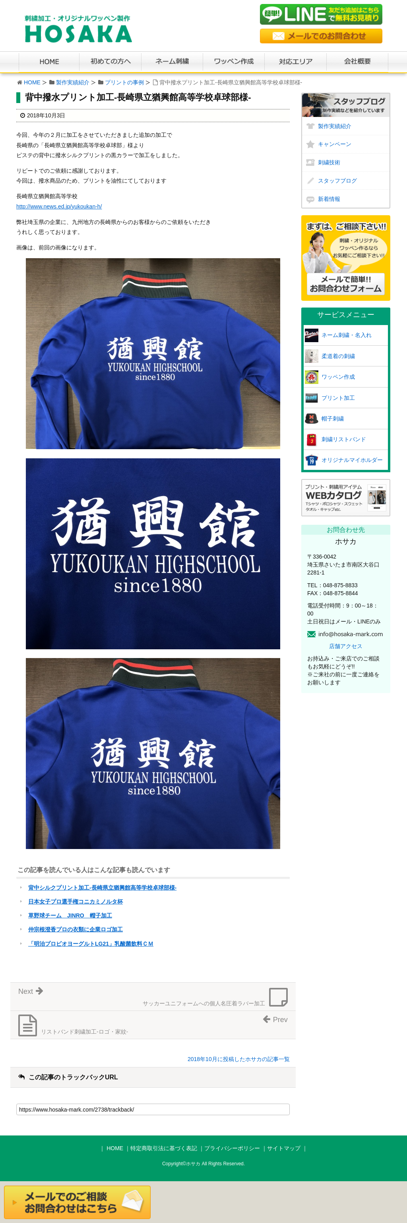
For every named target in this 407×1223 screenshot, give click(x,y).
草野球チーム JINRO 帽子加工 (70, 915)
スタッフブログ (337, 180)
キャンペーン (334, 144)
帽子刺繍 (333, 418)
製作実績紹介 (72, 82)
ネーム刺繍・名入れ (347, 335)
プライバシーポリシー (232, 1148)
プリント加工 (338, 398)
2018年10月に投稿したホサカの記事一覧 (239, 1059)
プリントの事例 (124, 82)
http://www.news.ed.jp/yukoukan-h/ (59, 206)
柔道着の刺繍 (338, 356)
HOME (32, 82)
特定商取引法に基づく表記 (163, 1148)
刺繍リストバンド (344, 439)
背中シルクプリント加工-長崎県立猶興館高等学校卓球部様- (102, 887)
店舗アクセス (345, 646)
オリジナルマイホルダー (352, 460)
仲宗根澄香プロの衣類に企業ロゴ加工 (75, 929)
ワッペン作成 (338, 377)
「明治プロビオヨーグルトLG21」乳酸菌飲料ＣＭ (90, 944)
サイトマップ (283, 1148)
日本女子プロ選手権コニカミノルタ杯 (75, 901)
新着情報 (329, 199)
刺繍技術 (329, 162)
